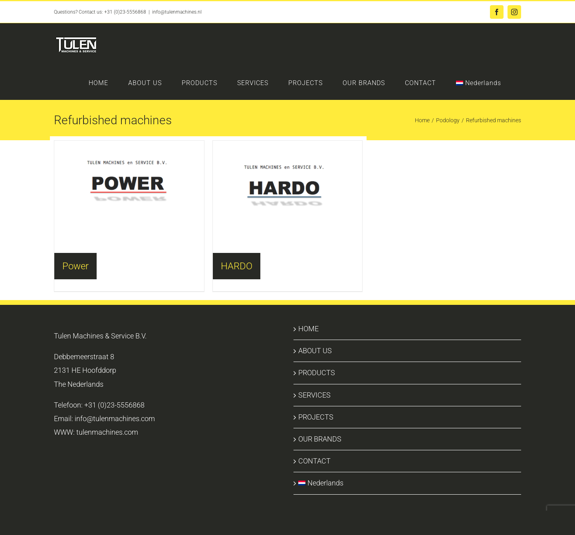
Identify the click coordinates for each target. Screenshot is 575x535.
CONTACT (314, 461)
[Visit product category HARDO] (288, 184)
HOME (308, 328)
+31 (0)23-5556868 (125, 12)
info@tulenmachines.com (115, 418)
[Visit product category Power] (129, 184)
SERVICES (314, 395)
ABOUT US (315, 350)
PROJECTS (315, 417)
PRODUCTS (316, 372)
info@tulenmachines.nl (177, 12)
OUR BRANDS (319, 439)
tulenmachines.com (107, 432)
